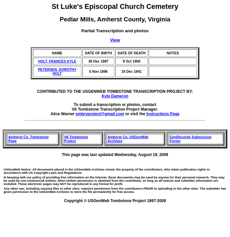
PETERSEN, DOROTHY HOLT (57, 71)
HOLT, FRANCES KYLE (57, 61)
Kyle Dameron (115, 96)
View (115, 40)
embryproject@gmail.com (100, 114)
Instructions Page (163, 114)
